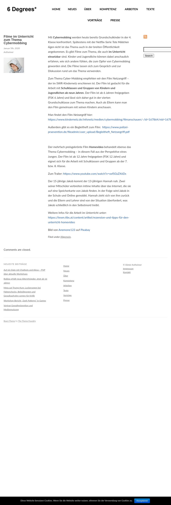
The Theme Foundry (27, 321)
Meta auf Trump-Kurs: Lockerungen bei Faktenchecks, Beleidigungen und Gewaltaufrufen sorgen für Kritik (22, 291)
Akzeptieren (142, 501)
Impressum (128, 268)
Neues (66, 270)
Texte (65, 290)
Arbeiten (67, 285)
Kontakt (127, 272)
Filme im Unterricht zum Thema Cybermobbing (19, 40)
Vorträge (67, 295)
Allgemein (65, 236)
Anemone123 (66, 229)
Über (65, 275)
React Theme (9, 321)
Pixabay (85, 229)
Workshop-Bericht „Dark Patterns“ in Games (25, 300)
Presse (66, 300)
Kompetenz (68, 280)
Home (66, 265)
